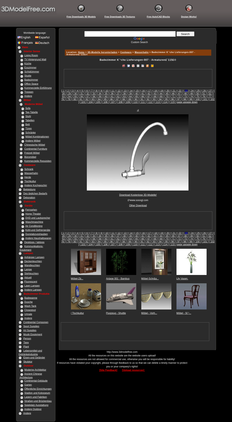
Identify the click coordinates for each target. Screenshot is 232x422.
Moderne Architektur (35, 369)
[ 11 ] (113, 90)
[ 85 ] (105, 99)
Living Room (31, 55)
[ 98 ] (184, 99)
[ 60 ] (106, 96)
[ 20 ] (168, 90)
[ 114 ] (165, 102)
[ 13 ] (125, 90)
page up (181, 102)
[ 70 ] (167, 96)
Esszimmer (30, 67)
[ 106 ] (105, 102)
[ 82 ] (87, 99)
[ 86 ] (111, 99)
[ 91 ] (142, 99)
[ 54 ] (69, 96)
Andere (28, 96)
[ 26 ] (204, 90)
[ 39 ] (130, 93)
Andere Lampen (32, 289)
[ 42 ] (149, 93)
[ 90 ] (136, 99)
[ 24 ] (192, 90)
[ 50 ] (197, 93)
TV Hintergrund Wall (35, 59)
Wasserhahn (31, 173)
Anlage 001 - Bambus (118, 278)
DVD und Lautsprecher (37, 217)
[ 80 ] (75, 99)
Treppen (28, 92)
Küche (27, 63)
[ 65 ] (136, 96)
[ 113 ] (157, 102)
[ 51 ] (204, 93)
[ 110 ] (135, 102)
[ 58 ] (94, 96)
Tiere (26, 342)
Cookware (126, 52)
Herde (27, 177)
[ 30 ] (75, 93)
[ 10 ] (107, 90)
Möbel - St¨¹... (183, 313)
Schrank (28, 169)
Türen (28, 128)
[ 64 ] (130, 96)
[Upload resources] (133, 370)
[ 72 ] (179, 96)
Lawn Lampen (32, 285)
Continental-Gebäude (36, 380)
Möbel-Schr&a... (150, 278)
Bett (27, 124)
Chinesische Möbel (34, 144)
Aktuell (28, 277)
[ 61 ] (112, 96)
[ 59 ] (100, 96)
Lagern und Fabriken (35, 397)
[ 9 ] (101, 90)
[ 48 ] (185, 93)
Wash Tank (30, 306)
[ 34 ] (100, 93)
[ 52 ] (210, 93)
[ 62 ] (118, 96)
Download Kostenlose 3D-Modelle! (138, 195)
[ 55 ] (75, 96)
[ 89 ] (130, 99)
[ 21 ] (174, 90)
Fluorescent (30, 281)
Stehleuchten (31, 273)
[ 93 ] (154, 99)
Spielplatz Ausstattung (36, 405)
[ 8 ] (97, 90)
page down (192, 102)
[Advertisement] (137, 45)
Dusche (28, 302)
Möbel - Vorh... (149, 313)
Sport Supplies (31, 326)
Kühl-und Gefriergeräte (37, 230)
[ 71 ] (173, 96)
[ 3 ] (73, 90)
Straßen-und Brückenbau (38, 401)
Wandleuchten (32, 265)
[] (186, 90)
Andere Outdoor (32, 409)
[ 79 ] (69, 99)
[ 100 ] (197, 99)
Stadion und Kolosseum (37, 393)
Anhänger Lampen (34, 257)
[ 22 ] (180, 90)
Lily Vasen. (182, 278)
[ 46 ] (173, 93)
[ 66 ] (143, 96)
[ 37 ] (118, 93)
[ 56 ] (81, 96)
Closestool (30, 310)
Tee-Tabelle (31, 112)
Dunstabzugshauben (36, 234)
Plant (26, 346)
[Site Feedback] (108, 370)
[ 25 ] (198, 90)
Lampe (28, 269)
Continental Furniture (35, 148)
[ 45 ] (167, 93)
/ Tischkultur (77, 313)
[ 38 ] (124, 93)
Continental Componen (35, 322)
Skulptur (27, 361)
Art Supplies (29, 330)
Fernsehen (31, 209)
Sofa (27, 108)
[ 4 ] (78, 90)
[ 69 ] (161, 96)
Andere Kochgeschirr (35, 185)
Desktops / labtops (34, 242)
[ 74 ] (191, 96)
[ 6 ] (87, 90)
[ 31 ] (81, 93)
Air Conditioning (33, 226)
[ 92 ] (148, 99)
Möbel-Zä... (77, 278)
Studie (27, 75)
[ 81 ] (81, 99)
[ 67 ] (149, 96)
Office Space (31, 83)
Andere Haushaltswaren (38, 238)
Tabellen (30, 120)
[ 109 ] (127, 102)
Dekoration (29, 197)
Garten (28, 384)
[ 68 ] (155, 96)
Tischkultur (30, 181)
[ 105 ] (98, 102)
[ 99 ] (191, 99)
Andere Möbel (32, 140)
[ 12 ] (119, 90)
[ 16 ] (143, 90)
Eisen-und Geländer (34, 357)
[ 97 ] (178, 99)
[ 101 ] (205, 99)
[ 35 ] (106, 93)
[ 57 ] (87, 96)
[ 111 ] (142, 102)
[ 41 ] (143, 93)
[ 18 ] (155, 90)
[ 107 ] (113, 102)
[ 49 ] (191, 93)
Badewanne (30, 297)
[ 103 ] (83, 102)
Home (81, 52)
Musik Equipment (32, 334)
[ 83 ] (93, 99)
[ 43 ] (155, 93)
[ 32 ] (87, 93)
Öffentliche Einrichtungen (38, 388)
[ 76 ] (204, 96)
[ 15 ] (137, 90)
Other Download (138, 205)
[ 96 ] (172, 99)
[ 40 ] (136, 93)
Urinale (28, 314)
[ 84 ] (99, 99)
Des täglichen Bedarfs (35, 193)
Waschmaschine (34, 222)
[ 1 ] (63, 90)
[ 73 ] (185, 96)
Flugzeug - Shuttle (116, 313)
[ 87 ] (117, 99)
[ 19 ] (161, 90)
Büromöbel (30, 157)
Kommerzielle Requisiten (37, 161)
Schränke (30, 132)
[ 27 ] (210, 90)
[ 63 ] (124, 96)
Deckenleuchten (33, 261)
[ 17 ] (149, 90)
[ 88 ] (123, 99)
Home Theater (33, 213)
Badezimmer (31, 79)
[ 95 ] (166, 99)
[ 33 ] (94, 93)
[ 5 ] (82, 90)
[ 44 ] (161, 93)
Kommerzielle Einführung (38, 88)
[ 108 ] (120, 102)
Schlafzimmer (31, 71)
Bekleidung (29, 189)
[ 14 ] (131, 90)
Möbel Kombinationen (37, 136)
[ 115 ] (172, 102)
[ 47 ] (179, 93)
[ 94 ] (160, 99)
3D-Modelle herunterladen (102, 52)
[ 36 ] (112, 93)
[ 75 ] (197, 96)
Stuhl (28, 116)
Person (27, 338)
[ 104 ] (90, 102)
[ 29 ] (69, 93)
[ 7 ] (92, 90)
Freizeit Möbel (32, 152)
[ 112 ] (150, 102)
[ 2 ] (68, 90)
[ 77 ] (210, 96)
